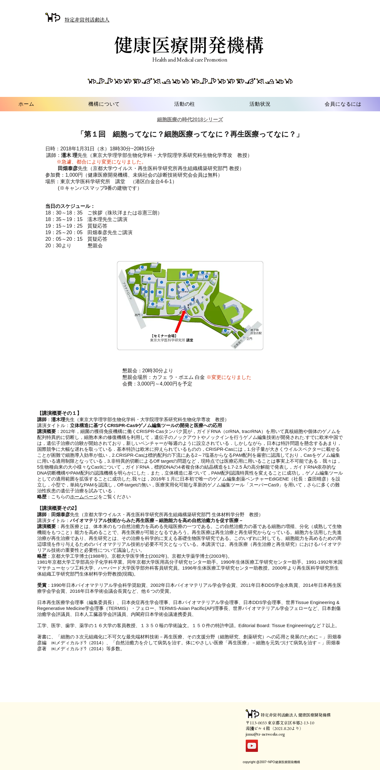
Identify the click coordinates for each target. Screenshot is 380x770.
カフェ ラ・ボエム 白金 (178, 377)
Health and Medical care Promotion (189, 59)
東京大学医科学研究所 (85, 181)
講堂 (120, 181)
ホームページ (84, 496)
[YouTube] (252, 746)
